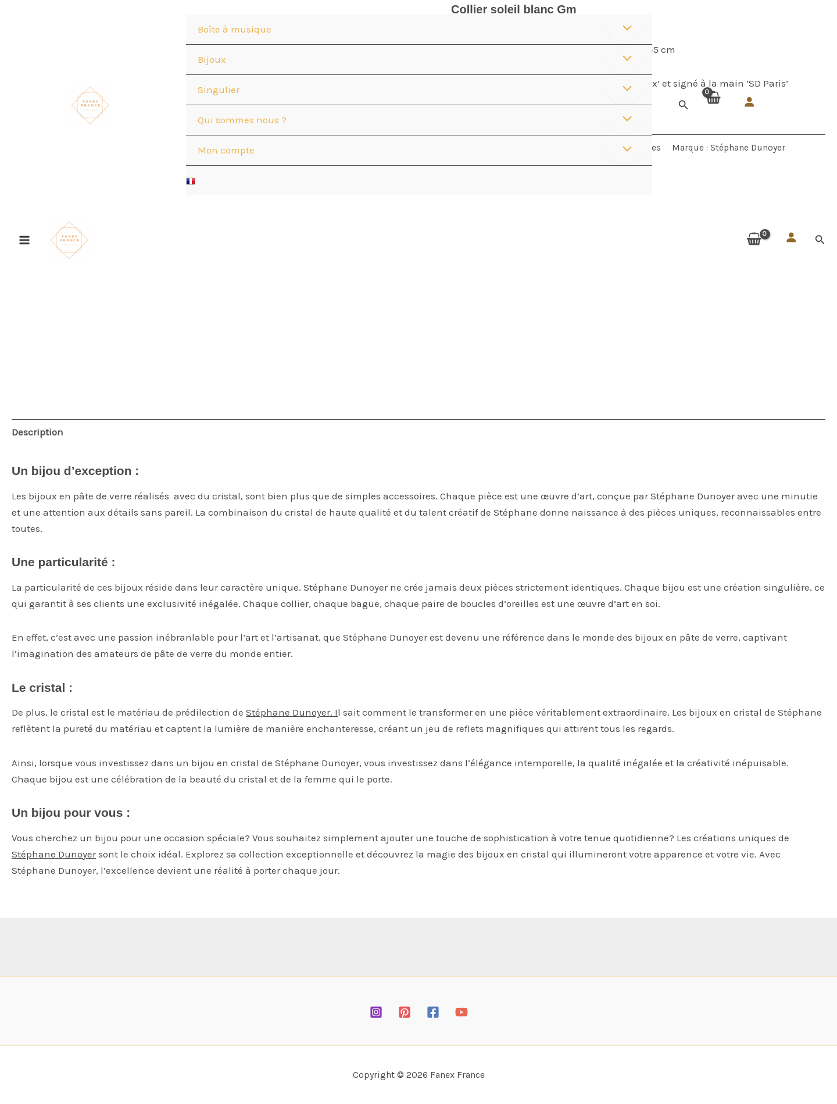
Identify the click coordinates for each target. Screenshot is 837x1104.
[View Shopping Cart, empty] (712, 105)
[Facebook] (433, 1012)
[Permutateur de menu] (624, 29)
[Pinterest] (404, 1012)
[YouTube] (461, 1012)
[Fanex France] (90, 105)
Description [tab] (37, 432)
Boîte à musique (234, 29)
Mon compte (226, 150)
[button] (683, 105)
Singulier (218, 89)
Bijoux (212, 59)
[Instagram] (376, 1012)
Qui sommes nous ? (242, 120)
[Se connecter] (749, 102)
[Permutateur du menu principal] (24, 240)
